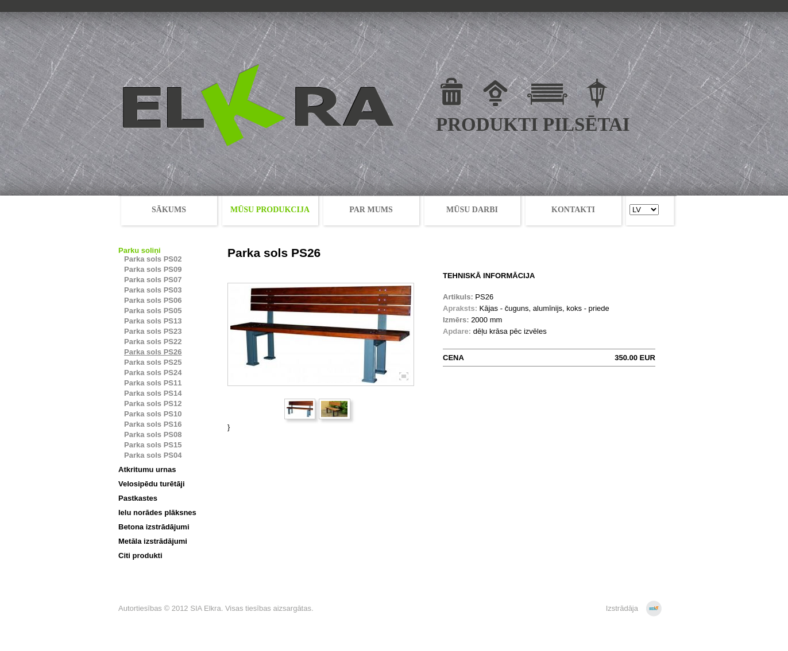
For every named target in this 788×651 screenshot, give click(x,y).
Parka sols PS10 (152, 414)
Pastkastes (137, 498)
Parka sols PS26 (152, 352)
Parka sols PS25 (152, 362)
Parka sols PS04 (152, 455)
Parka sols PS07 (152, 279)
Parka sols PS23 (152, 331)
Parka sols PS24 (152, 372)
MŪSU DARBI (472, 209)
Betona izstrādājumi (154, 527)
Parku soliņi (139, 250)
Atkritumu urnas (147, 469)
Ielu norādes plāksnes (157, 512)
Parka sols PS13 (152, 321)
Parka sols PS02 (152, 259)
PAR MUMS (371, 209)
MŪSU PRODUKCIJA (270, 209)
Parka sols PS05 (152, 310)
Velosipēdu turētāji (151, 484)
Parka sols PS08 (152, 434)
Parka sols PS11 (152, 383)
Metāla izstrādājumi (152, 541)
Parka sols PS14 (152, 393)
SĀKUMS (169, 209)
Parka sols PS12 (152, 403)
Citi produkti (140, 555)
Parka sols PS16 (152, 424)
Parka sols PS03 (152, 290)
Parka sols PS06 (152, 300)
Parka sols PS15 (152, 445)
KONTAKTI (573, 209)
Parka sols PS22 (152, 341)
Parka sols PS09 (152, 269)
